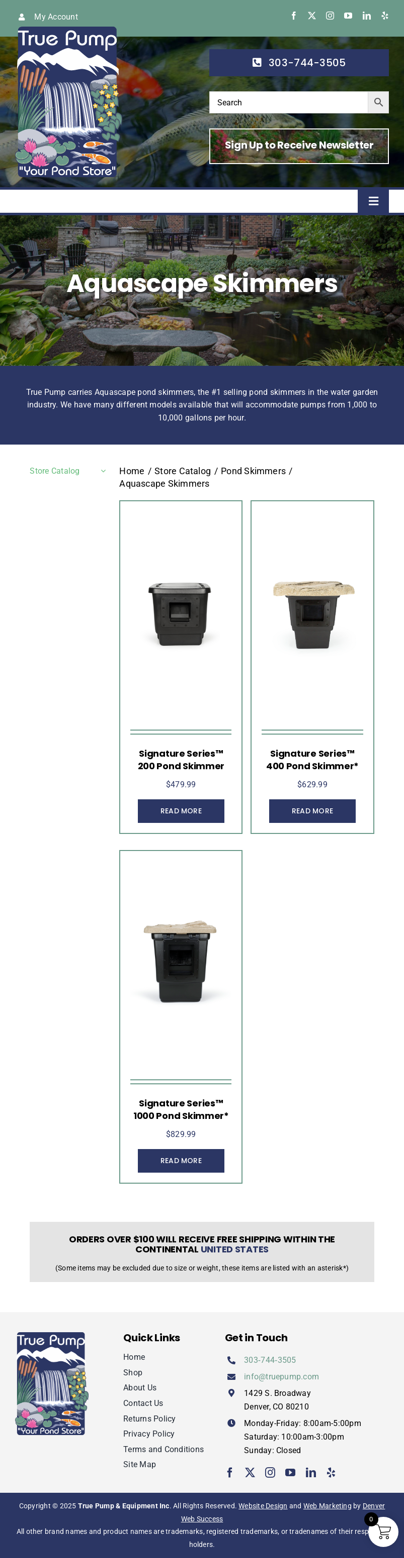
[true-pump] (68, 30)
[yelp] (385, 16)
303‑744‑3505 (270, 1360)
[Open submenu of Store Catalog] (101, 471)
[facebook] (294, 16)
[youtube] (348, 16)
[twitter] (312, 16)
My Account (55, 17)
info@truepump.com (281, 1376)
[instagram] (330, 16)
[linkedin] (367, 16)
